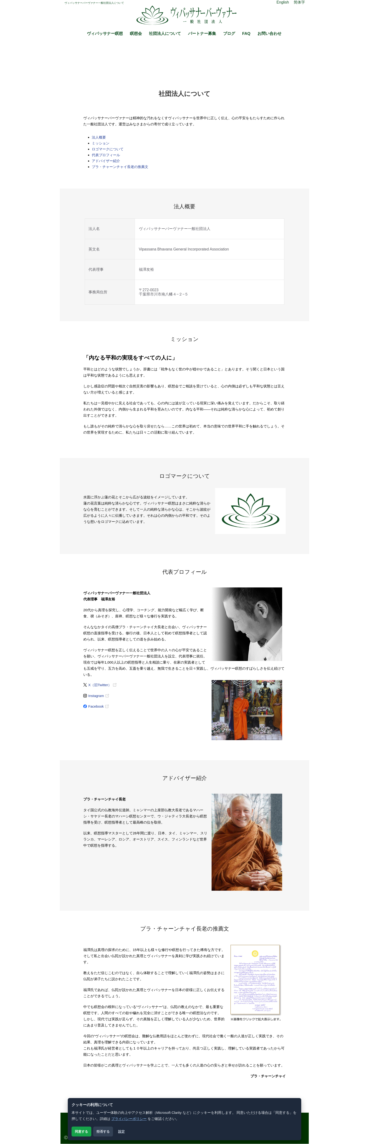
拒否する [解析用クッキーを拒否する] (103, 1131)
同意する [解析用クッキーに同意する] (81, 1131)
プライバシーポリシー (129, 1119)
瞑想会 (136, 33)
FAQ (246, 33)
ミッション (100, 143)
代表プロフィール (106, 155)
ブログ (229, 33)
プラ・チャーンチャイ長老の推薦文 (120, 167)
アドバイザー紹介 (106, 161)
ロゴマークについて (108, 149)
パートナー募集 (202, 33)
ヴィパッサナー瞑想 (105, 33)
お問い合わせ (269, 33)
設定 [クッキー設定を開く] (121, 1131)
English (283, 2)
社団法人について (165, 33)
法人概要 (99, 137)
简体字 (299, 2)
